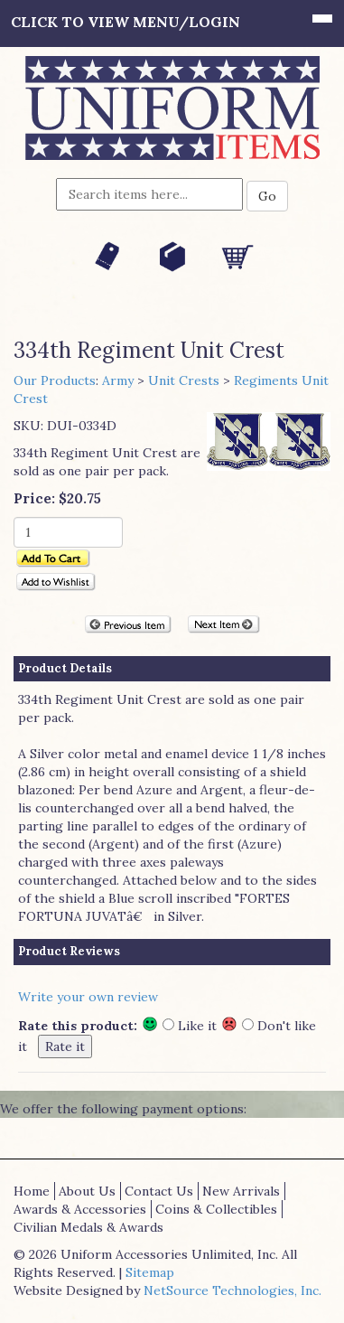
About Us (87, 1191)
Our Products (55, 380)
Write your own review (88, 997)
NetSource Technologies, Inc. (232, 1290)
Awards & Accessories (80, 1209)
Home (32, 1191)
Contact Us (159, 1191)
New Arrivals (241, 1191)
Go (267, 196)
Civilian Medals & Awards (88, 1227)
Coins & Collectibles (216, 1209)
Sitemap (150, 1272)
